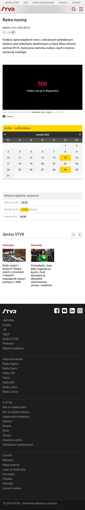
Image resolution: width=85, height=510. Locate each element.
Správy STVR (12, 2)
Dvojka (7, 325)
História (63, 2)
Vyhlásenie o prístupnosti (18, 444)
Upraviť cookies (12, 488)
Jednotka (8, 320)
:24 (4, 329)
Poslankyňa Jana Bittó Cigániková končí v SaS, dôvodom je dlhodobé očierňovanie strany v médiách (41, 275)
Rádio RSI (8, 382)
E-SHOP (76, 2)
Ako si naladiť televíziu (16, 412)
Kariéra (7, 426)
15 (65, 157)
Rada (6, 430)
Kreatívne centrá (12, 440)
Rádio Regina (11, 363)
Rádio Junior (10, 391)
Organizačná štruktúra (16, 416)
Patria (6, 377)
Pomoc (8, 116)
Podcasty (8, 343)
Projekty (7, 478)
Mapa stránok (11, 465)
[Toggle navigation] (81, 9)
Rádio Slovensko (13, 359)
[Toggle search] (73, 9)
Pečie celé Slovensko (44, 2)
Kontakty (8, 483)
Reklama (8, 460)
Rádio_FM (9, 373)
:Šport (6, 334)
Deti (26, 2)
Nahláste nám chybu (42, 112)
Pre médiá (9, 474)
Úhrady (7, 435)
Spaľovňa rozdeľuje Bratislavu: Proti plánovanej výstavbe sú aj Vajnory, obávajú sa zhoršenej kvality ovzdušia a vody (70, 279)
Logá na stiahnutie (14, 469)
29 (65, 169)
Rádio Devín (10, 368)
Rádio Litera (10, 387)
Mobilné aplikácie (13, 348)
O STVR (7, 402)
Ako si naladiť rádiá (14, 407)
